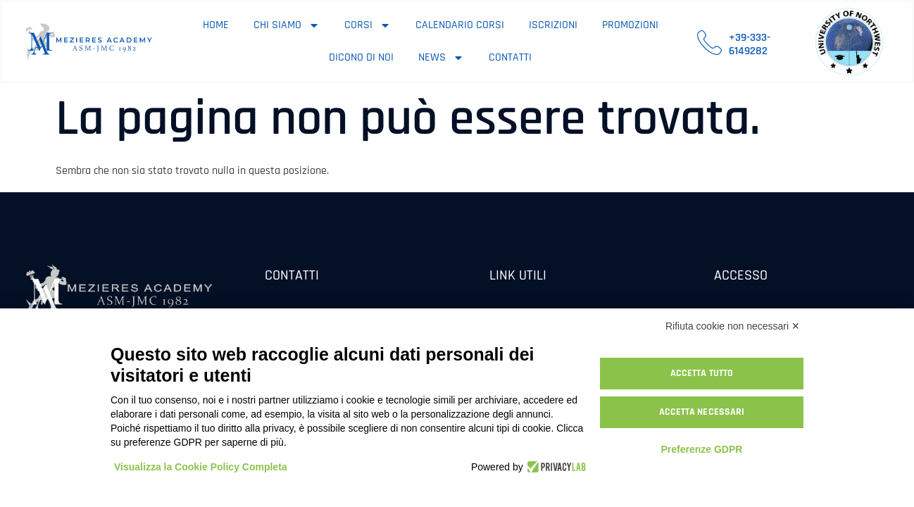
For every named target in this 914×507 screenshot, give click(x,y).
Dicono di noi (361, 57)
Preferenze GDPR (701, 449)
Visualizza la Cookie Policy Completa (200, 466)
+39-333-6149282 (749, 44)
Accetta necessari (702, 412)
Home (216, 25)
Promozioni (630, 25)
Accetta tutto (701, 373)
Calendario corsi (459, 25)
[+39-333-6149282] (709, 42)
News (441, 57)
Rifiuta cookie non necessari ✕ (732, 326)
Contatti (510, 57)
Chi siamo (286, 25)
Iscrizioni (553, 25)
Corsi (367, 25)
